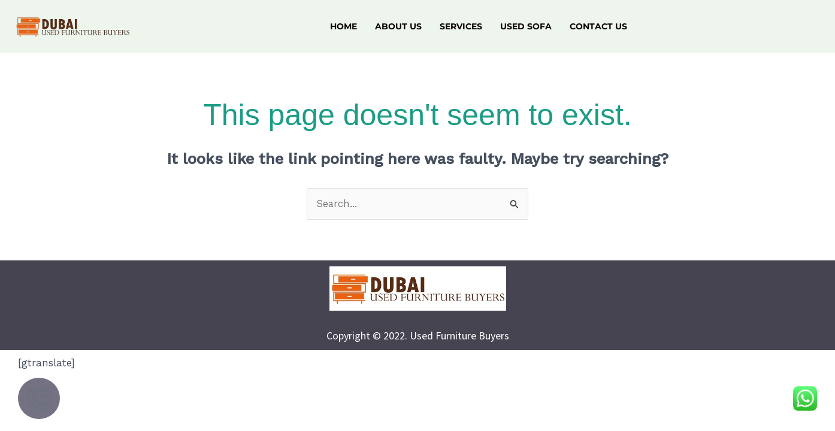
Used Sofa (526, 26)
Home (343, 26)
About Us (398, 26)
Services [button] (461, 26)
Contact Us (598, 26)
